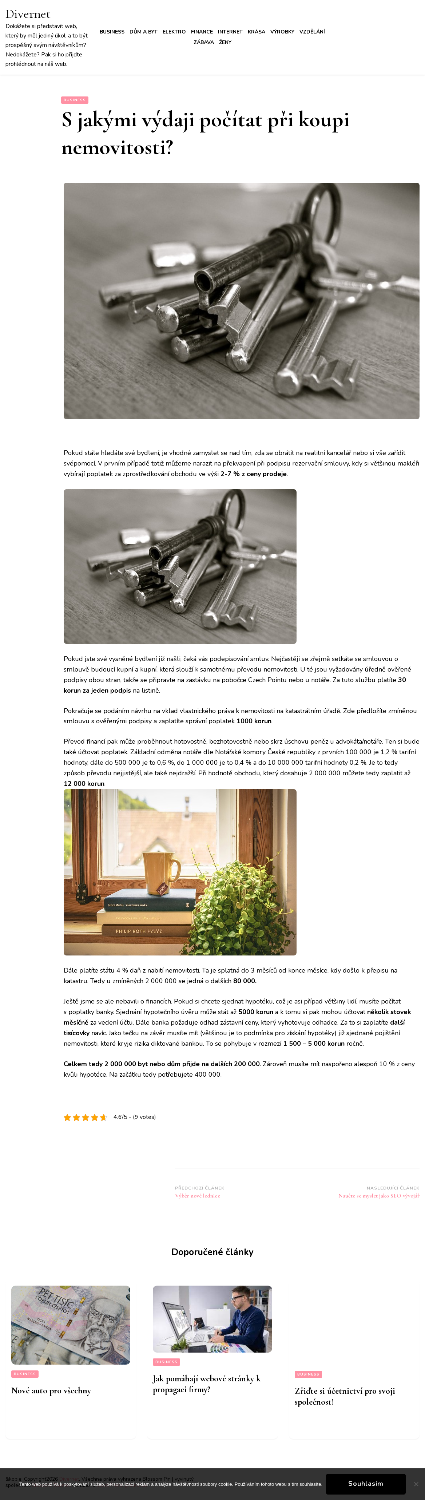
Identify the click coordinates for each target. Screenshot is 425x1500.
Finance (202, 31)
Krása (256, 31)
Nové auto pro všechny (51, 1390)
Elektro (174, 31)
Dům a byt (144, 31)
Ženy (225, 42)
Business (112, 31)
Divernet (28, 13)
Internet (230, 31)
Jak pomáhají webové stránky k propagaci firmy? (207, 1384)
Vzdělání (312, 31)
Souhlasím (366, 1483)
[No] (416, 1484)
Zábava (204, 42)
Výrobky (282, 31)
